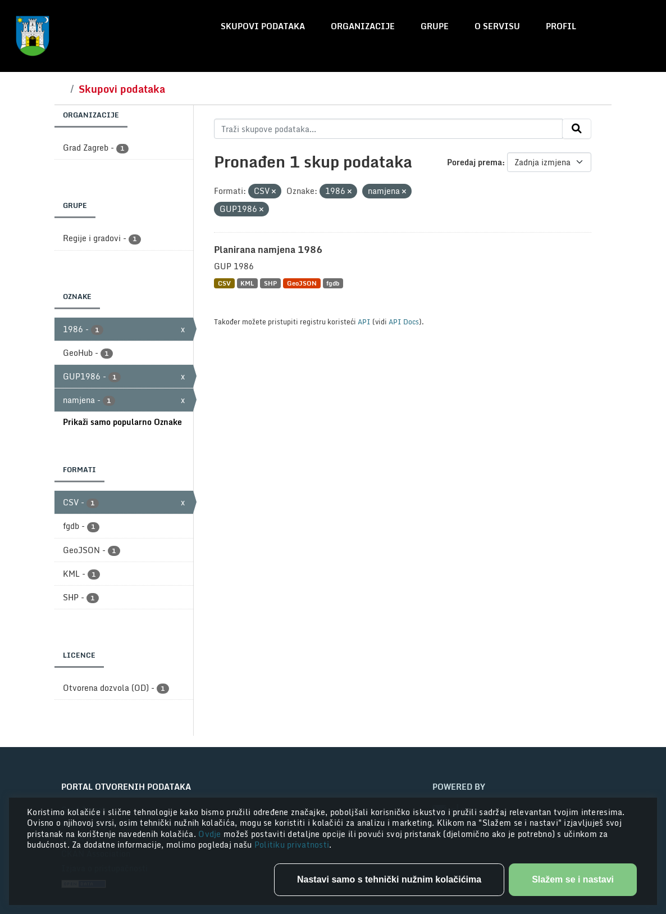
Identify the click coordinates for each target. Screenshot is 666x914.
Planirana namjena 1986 (268, 249)
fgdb (332, 283)
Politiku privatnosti (292, 844)
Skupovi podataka (263, 26)
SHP (270, 283)
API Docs (404, 321)
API (364, 321)
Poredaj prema (474, 162)
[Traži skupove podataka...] (388, 129)
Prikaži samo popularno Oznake (122, 421)
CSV (224, 283)
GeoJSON (302, 283)
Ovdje (210, 833)
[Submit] (576, 129)
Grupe (435, 26)
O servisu (497, 26)
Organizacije (363, 26)
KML (247, 283)
